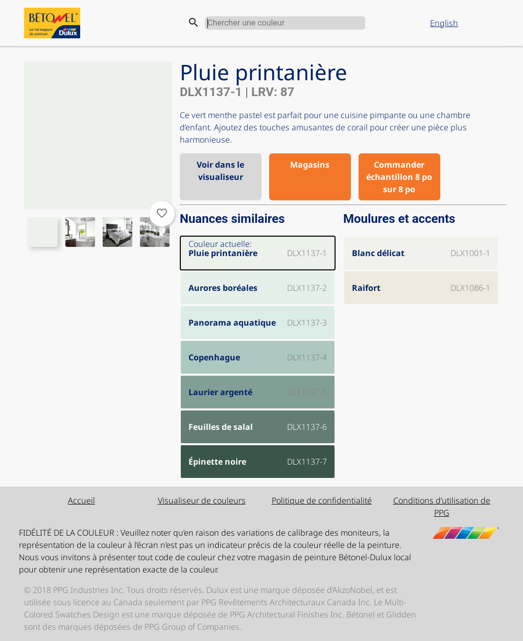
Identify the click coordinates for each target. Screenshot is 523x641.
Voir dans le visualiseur (220, 170)
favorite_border (162, 213)
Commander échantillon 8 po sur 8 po (399, 177)
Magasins (309, 164)
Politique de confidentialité (322, 500)
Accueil (81, 500)
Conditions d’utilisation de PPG (441, 506)
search (193, 22)
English (444, 23)
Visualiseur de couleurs (202, 500)
